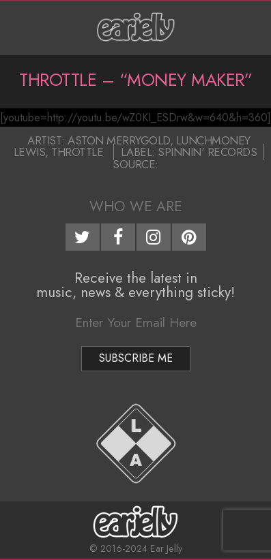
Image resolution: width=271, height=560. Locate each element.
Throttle (77, 152)
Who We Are (135, 206)
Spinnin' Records (207, 152)
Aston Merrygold (119, 140)
